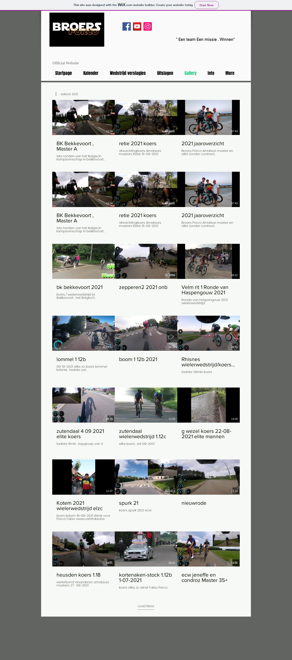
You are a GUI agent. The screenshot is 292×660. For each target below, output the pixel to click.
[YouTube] (137, 26)
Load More (146, 606)
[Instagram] (147, 26)
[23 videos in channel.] (146, 346)
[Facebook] (126, 26)
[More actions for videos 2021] (67, 94)
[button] (67, 94)
